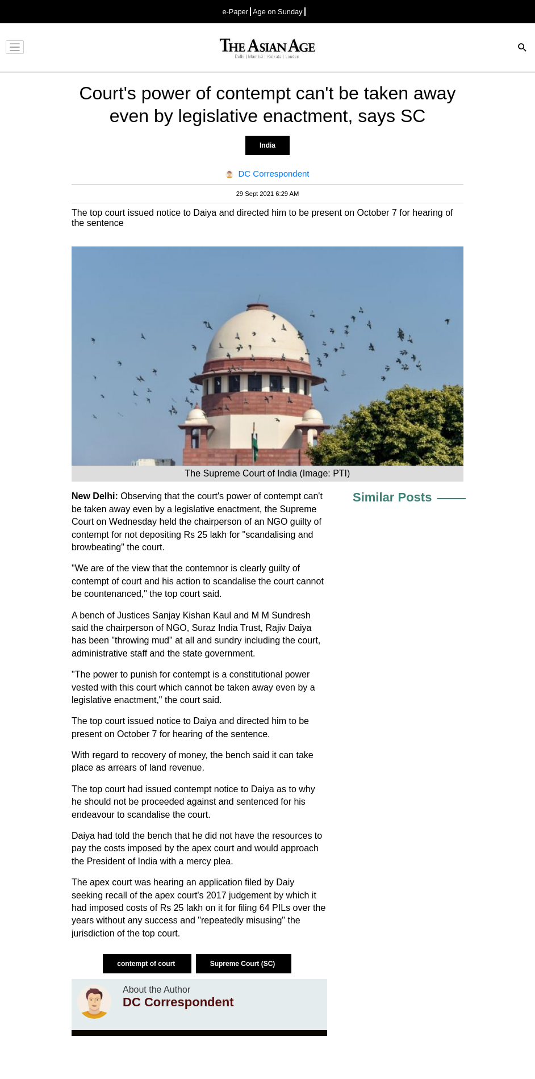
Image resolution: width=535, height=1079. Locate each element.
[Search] (522, 48)
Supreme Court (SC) (243, 964)
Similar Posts (392, 497)
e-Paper (235, 11)
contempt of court (147, 964)
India (267, 145)
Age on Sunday (278, 11)
